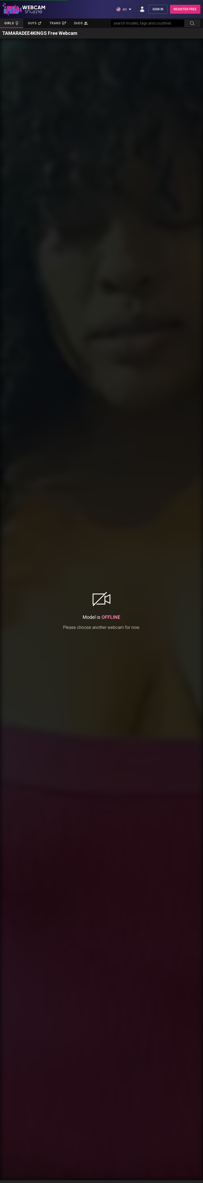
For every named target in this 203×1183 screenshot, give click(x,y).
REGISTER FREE (185, 9)
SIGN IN (158, 9)
